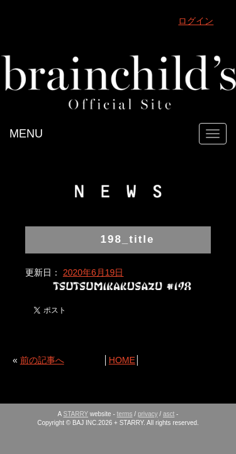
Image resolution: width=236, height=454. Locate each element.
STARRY (76, 413)
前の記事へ (42, 360)
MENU (26, 133)
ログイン (195, 21)
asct (168, 413)
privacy (148, 413)
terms (125, 413)
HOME (122, 360)
